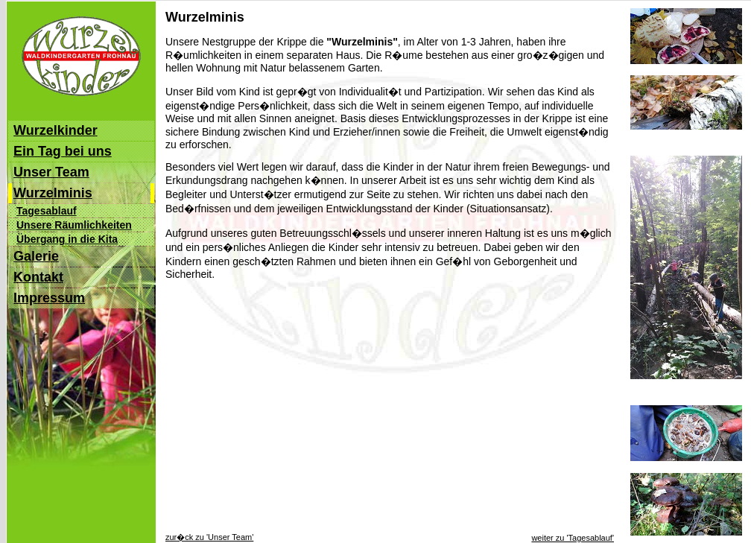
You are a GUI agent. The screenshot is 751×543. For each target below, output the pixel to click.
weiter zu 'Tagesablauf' (572, 537)
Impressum (49, 297)
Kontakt (38, 277)
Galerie (36, 256)
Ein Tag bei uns (62, 151)
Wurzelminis (52, 192)
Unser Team (51, 172)
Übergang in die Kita (67, 239)
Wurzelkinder (55, 130)
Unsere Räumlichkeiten (74, 225)
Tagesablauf (46, 211)
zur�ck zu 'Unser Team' (209, 537)
